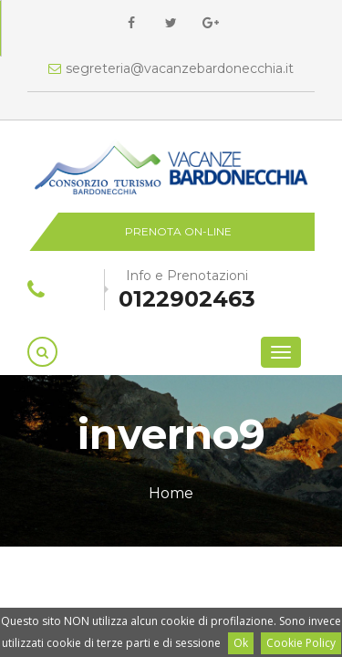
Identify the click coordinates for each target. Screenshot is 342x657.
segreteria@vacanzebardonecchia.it (171, 68)
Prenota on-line (178, 231)
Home (171, 493)
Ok (240, 643)
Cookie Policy (301, 643)
